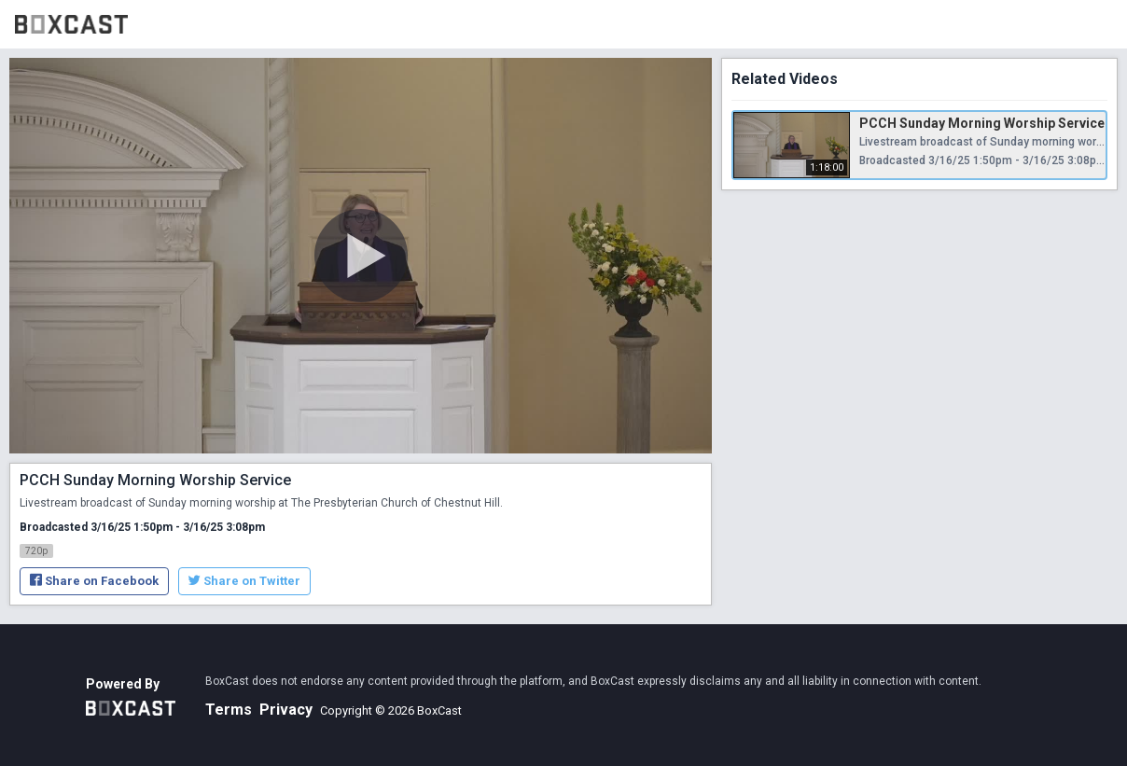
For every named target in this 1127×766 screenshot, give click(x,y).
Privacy (286, 709)
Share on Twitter (244, 581)
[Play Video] (361, 255)
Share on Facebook (94, 581)
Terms (228, 709)
